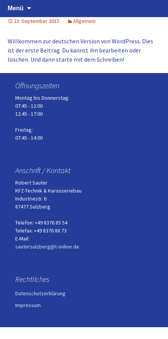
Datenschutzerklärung (40, 293)
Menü (16, 8)
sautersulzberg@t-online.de (47, 246)
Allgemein (84, 21)
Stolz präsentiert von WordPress (84, 332)
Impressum (28, 305)
